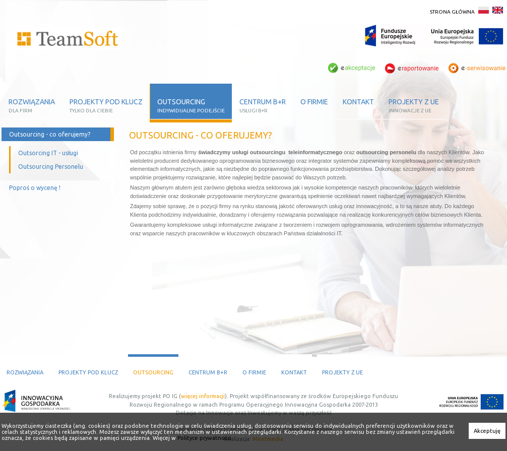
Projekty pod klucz (88, 372)
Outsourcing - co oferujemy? (49, 134)
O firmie (254, 372)
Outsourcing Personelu (50, 166)
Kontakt (294, 372)
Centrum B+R (207, 372)
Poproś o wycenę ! (34, 187)
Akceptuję (487, 431)
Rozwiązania (25, 372)
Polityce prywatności (203, 438)
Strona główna (452, 12)
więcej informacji (203, 396)
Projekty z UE (342, 372)
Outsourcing (153, 372)
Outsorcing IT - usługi (48, 153)
